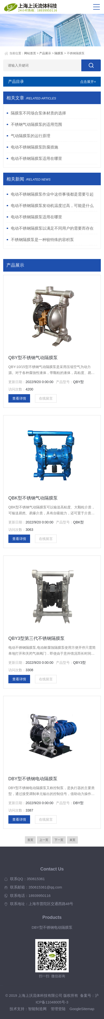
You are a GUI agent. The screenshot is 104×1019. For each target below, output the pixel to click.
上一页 (43, 840)
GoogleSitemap (81, 1009)
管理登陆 (58, 1009)
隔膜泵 (58, 53)
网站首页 (30, 53)
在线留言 (46, 398)
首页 (30, 840)
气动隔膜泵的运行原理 (30, 136)
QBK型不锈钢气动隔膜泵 (33, 498)
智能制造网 (37, 1009)
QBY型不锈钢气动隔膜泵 (33, 357)
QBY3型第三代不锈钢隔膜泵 (36, 638)
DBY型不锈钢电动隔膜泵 (32, 778)
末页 (72, 840)
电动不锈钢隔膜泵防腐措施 (34, 147)
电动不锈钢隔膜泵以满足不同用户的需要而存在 (52, 228)
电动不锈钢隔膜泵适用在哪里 (36, 158)
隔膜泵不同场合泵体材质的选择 (38, 113)
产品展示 (45, 53)
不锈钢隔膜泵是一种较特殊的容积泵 (42, 240)
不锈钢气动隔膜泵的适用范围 (36, 124)
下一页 (58, 840)
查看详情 (19, 398)
